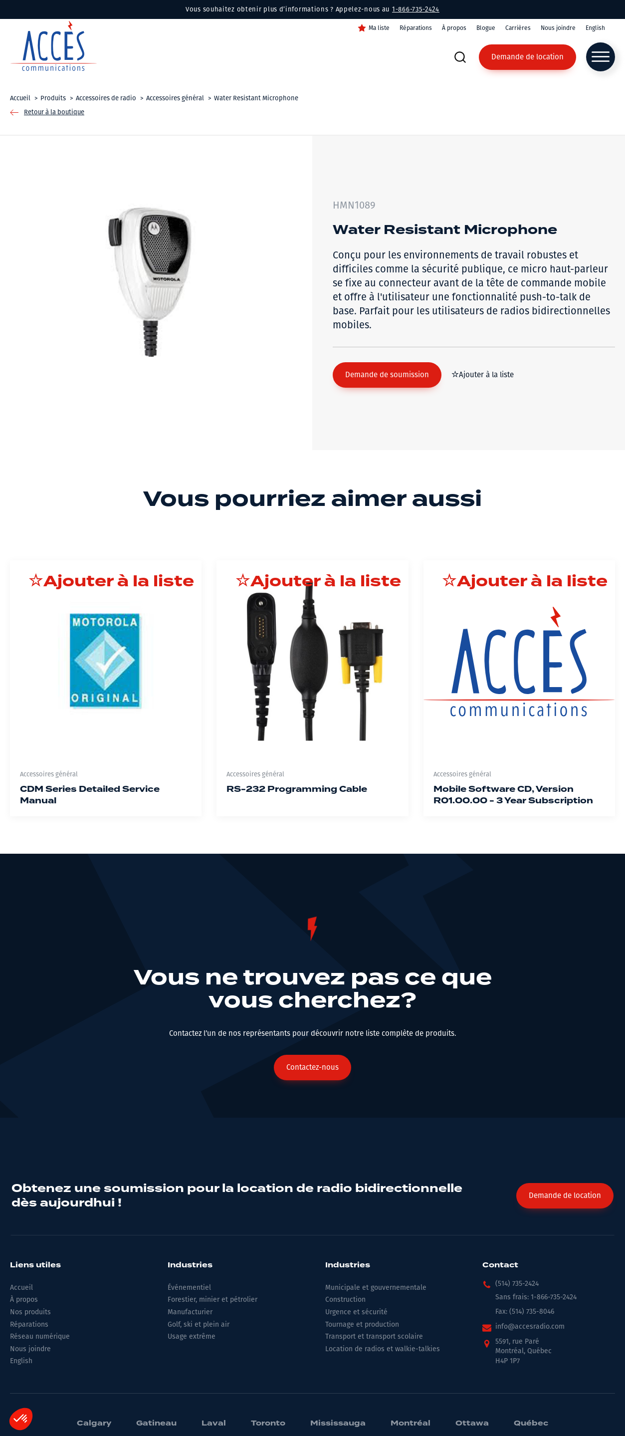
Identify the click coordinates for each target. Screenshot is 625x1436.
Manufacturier (190, 1312)
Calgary (94, 1424)
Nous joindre (558, 27)
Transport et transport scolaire (374, 1336)
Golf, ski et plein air (198, 1324)
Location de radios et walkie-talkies (382, 1349)
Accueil (21, 1287)
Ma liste (379, 27)
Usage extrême (191, 1336)
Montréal (410, 1424)
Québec (531, 1424)
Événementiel (189, 1287)
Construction (345, 1299)
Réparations (416, 27)
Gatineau (156, 1424)
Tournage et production (362, 1324)
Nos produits (30, 1312)
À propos (454, 27)
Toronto (268, 1424)
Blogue (485, 27)
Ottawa (472, 1424)
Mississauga (338, 1424)
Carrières (518, 27)
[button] (387, 375)
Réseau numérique (40, 1336)
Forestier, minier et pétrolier (212, 1299)
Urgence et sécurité (356, 1312)
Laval (214, 1424)
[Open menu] (600, 56)
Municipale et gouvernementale (375, 1287)
